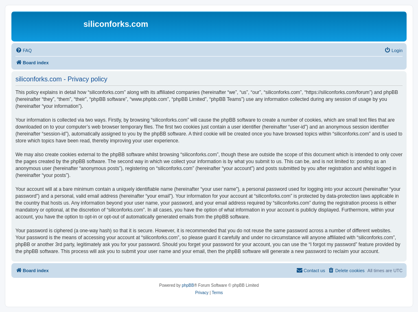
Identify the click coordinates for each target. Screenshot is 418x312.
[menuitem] (23, 50)
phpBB (188, 285)
